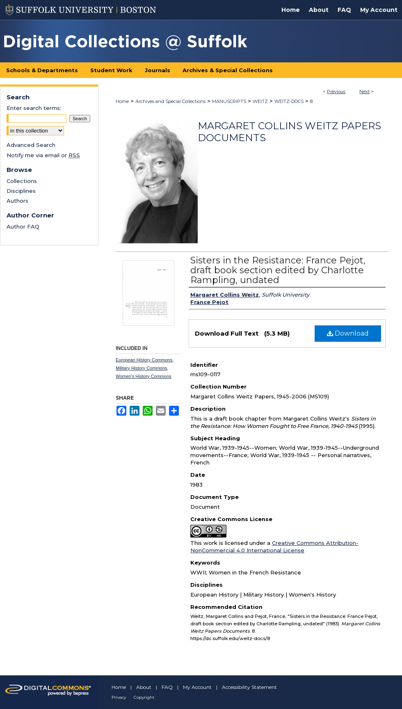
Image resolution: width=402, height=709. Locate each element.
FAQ (167, 687)
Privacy (119, 697)
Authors (17, 200)
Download (348, 333)
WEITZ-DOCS (289, 101)
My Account (197, 687)
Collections (22, 181)
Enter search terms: (34, 108)
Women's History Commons (143, 376)
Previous (336, 91)
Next (364, 91)
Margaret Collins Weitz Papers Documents (289, 132)
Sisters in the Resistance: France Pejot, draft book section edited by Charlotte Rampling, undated (277, 270)
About (143, 687)
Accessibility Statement (249, 687)
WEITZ (260, 101)
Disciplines (21, 191)
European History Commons (144, 359)
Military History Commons (141, 368)
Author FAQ (23, 226)
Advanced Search (31, 145)
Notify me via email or (43, 155)
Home (122, 101)
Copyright (144, 697)
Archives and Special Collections (170, 101)
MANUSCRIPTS (229, 101)
